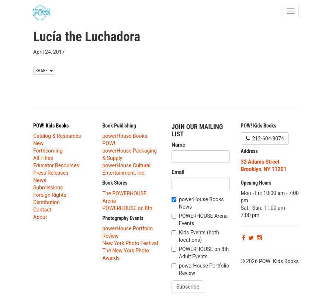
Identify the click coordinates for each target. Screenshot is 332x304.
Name (178, 145)
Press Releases (50, 173)
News (39, 180)
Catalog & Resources (57, 136)
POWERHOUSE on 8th (127, 208)
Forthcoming (48, 151)
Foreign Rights (49, 195)
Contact (42, 210)
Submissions (48, 188)
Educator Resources (56, 165)
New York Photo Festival (130, 243)
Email (178, 172)
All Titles (43, 158)
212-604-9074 (265, 138)
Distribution (46, 202)
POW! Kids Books (51, 126)
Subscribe (187, 287)
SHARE (44, 70)
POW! (109, 143)
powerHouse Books (125, 136)
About (40, 217)
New (38, 143)
